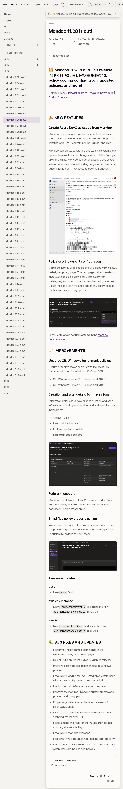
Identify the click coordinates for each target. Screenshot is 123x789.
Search (102, 4)
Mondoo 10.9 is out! (15, 308)
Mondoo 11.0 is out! (15, 290)
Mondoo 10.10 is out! (16, 302)
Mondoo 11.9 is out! (15, 235)
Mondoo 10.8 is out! (15, 314)
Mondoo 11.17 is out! (15, 186)
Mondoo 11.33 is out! (16, 89)
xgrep (55, 4)
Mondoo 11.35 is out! (16, 77)
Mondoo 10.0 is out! (15, 363)
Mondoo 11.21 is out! (15, 162)
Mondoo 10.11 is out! (15, 296)
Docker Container (59, 97)
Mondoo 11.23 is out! (16, 150)
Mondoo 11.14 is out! (15, 204)
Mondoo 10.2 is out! (15, 351)
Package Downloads (101, 92)
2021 (21, 393)
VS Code (8, 38)
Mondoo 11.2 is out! (15, 278)
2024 (21, 71)
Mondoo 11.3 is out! (15, 271)
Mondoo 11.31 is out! (15, 101)
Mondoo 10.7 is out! (15, 320)
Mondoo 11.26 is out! (16, 131)
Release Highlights (13, 52)
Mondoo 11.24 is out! (16, 144)
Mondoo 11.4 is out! (15, 265)
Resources (77, 4)
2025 (21, 65)
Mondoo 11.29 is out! (16, 113)
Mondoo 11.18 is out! (15, 180)
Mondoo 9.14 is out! (15, 369)
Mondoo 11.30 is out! (16, 107)
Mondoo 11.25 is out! (16, 138)
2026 (21, 58)
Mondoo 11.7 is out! (15, 247)
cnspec (37, 4)
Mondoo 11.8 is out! (15, 241)
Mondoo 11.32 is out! (16, 95)
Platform (25, 4)
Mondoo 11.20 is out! (16, 168)
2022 (21, 387)
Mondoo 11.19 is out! (15, 174)
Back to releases (60, 55)
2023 (21, 381)
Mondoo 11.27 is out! (16, 125)
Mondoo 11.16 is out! (15, 192)
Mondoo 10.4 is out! (15, 338)
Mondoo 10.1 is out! (15, 357)
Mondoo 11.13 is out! (15, 211)
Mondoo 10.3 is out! (15, 344)
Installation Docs (77, 92)
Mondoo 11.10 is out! (15, 229)
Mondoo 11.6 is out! (15, 253)
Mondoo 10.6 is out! (15, 326)
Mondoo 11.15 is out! (15, 198)
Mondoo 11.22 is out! (16, 156)
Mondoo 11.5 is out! (15, 259)
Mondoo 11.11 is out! (15, 223)
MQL (46, 4)
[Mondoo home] (5, 4)
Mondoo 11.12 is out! (15, 217)
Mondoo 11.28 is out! (16, 119)
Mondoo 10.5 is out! (15, 332)
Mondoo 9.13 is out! (15, 375)
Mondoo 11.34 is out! (16, 83)
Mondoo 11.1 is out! (15, 284)
